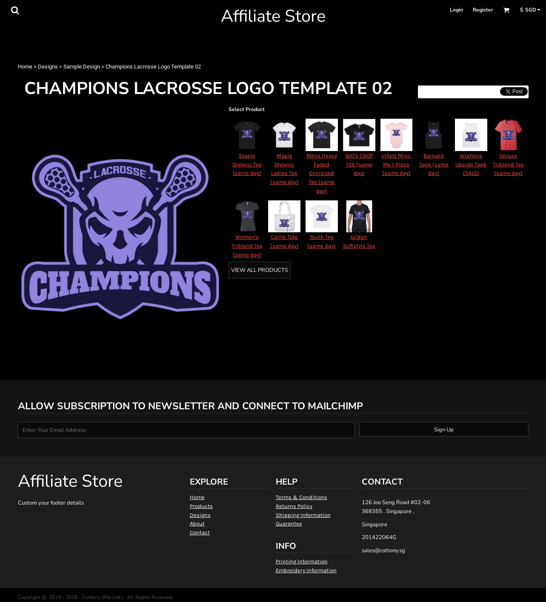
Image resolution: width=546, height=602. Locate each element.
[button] (15, 10)
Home (25, 66)
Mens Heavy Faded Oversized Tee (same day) (321, 173)
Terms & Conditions (301, 497)
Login (456, 9)
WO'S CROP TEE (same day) (359, 164)
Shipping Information (303, 515)
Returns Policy (294, 506)
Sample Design (81, 66)
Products (201, 506)
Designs (48, 66)
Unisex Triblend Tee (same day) (508, 164)
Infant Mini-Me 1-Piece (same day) (396, 164)
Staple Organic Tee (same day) (247, 164)
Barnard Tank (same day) (434, 164)
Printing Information (302, 561)
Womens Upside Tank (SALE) (470, 164)
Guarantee (289, 523)
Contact (200, 532)
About (197, 523)
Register (483, 9)
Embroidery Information (306, 570)
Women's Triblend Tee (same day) (247, 246)
